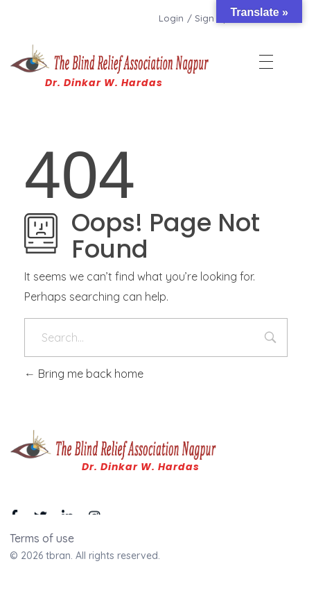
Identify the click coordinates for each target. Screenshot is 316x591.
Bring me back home (83, 374)
